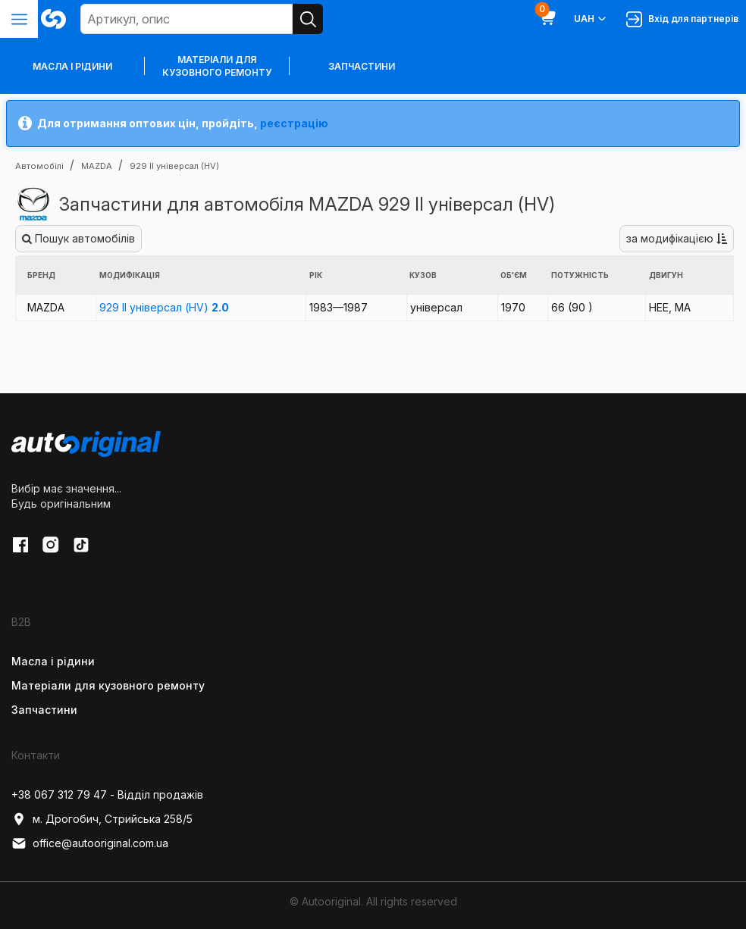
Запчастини (361, 66)
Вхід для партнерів (682, 19)
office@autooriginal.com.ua (89, 843)
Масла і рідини (53, 661)
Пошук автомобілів (78, 238)
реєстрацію (294, 123)
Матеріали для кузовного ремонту (216, 66)
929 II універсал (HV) (164, 307)
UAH (591, 19)
